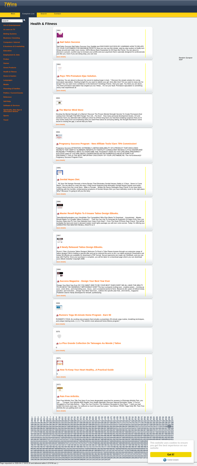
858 (65, 450)
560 (160, 437)
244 (56, 426)
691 (129, 443)
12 (65, 417)
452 (117, 434)
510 (150, 436)
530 (68, 437)
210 (95, 424)
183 (156, 423)
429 (47, 434)
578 (71, 439)
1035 (32, 458)
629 (83, 441)
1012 (105, 456)
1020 (129, 456)
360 (123, 430)
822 (99, 448)
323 (154, 428)
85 (145, 419)
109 (74, 421)
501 (123, 436)
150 (56, 423)
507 (141, 436)
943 (38, 454)
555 (144, 437)
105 (62, 421)
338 (56, 430)
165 (102, 423)
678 (89, 443)
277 (156, 426)
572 (53, 439)
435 (65, 434)
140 (169, 421)
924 (123, 452)
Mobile (6, 84)
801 (35, 448)
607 (160, 439)
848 (35, 450)
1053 (86, 458)
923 (120, 452)
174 (129, 423)
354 (105, 430)
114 (89, 421)
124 (120, 421)
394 (83, 432)
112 (83, 421)
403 (111, 432)
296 (71, 428)
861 (74, 450)
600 (138, 439)
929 (138, 452)
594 (120, 439)
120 (108, 421)
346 (80, 430)
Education (7, 51)
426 (38, 434)
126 (126, 421)
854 (53, 450)
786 (132, 447)
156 (74, 423)
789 (141, 447)
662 (41, 443)
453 (120, 434)
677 (86, 443)
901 (53, 452)
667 (56, 443)
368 (147, 430)
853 (50, 450)
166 (105, 423)
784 (126, 447)
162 (93, 423)
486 (77, 436)
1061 (111, 458)
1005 (83, 456)
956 (77, 454)
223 (135, 424)
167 (108, 423)
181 (150, 423)
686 (114, 443)
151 (59, 423)
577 (68, 439)
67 (90, 419)
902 (56, 452)
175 (132, 423)
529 (65, 437)
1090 (56, 459)
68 (93, 419)
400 (102, 432)
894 (32, 452)
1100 (86, 459)
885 (147, 450)
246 (62, 426)
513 (160, 436)
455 (126, 434)
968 (114, 454)
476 (47, 436)
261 (108, 426)
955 (74, 454)
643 (126, 441)
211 (99, 424)
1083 (35, 459)
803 (41, 448)
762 (59, 447)
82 (136, 419)
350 (93, 430)
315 (129, 428)
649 (144, 441)
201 (68, 424)
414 (144, 432)
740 (135, 445)
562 (166, 437)
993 (47, 456)
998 (62, 456)
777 (105, 447)
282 (172, 426)
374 (166, 430)
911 (83, 452)
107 (68, 421)
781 (117, 447)
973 (129, 454)
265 (120, 426)
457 (132, 434)
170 (117, 423)
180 (147, 423)
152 (62, 423)
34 (132, 417)
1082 (32, 459)
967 (111, 454)
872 (108, 450)
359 (120, 430)
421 (166, 432)
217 (117, 424)
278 (160, 426)
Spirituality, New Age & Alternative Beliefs (12, 110)
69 (96, 419)
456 (129, 434)
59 (65, 419)
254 (86, 426)
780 (114, 447)
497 (111, 436)
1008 (92, 456)
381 (44, 432)
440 (80, 434)
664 (47, 443)
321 (147, 428)
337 (53, 430)
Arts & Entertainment (11, 25)
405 (117, 432)
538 (93, 437)
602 (144, 439)
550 (129, 437)
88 (154, 419)
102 (53, 421)
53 (47, 419)
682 (102, 443)
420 (163, 432)
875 (117, 450)
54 (50, 419)
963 (99, 454)
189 (32, 424)
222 (132, 424)
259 (102, 426)
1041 (50, 458)
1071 (141, 458)
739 (132, 445)
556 (147, 437)
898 (44, 452)
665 (50, 443)
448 (105, 434)
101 (50, 421)
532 (74, 437)
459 (138, 434)
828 (117, 448)
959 (86, 454)
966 (108, 454)
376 (172, 430)
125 (123, 421)
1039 (44, 458)
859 (68, 450)
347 (83, 430)
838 (147, 448)
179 (144, 423)
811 (65, 448)
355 (108, 430)
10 (59, 417)
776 (102, 447)
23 (99, 417)
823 (102, 448)
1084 (38, 459)
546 (117, 437)
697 (147, 443)
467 (163, 434)
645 (132, 441)
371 (156, 430)
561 (163, 437)
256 (93, 426)
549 (126, 437)
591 (111, 439)
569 (44, 439)
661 (38, 443)
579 (74, 439)
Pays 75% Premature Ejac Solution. (78, 76)
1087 (47, 459)
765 (68, 447)
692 (132, 443)
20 (90, 417)
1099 (83, 459)
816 (80, 448)
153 (65, 423)
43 (160, 417)
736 (123, 445)
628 (80, 441)
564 (172, 437)
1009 (96, 456)
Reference (7, 97)
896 (38, 452)
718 (68, 445)
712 (50, 445)
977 (141, 454)
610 (169, 439)
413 (141, 432)
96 (35, 421)
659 (32, 443)
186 (166, 423)
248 (68, 426)
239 (41, 426)
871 (105, 450)
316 (132, 428)
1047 (68, 458)
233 (166, 424)
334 (44, 430)
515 (166, 436)
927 (132, 452)
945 (44, 454)
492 (95, 436)
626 (74, 441)
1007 (89, 456)
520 (38, 437)
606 (156, 439)
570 (47, 439)
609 (166, 439)
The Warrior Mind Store (71, 110)
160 (86, 423)
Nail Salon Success (70, 42)
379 (38, 432)
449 (108, 434)
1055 (92, 458)
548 (123, 437)
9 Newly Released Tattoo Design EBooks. (81, 247)
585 (93, 439)
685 (111, 443)
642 (123, 441)
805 (47, 448)
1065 (123, 458)
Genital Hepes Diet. (70, 179)
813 (71, 448)
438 (74, 434)
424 (32, 434)
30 (120, 417)
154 (68, 423)
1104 (99, 459)
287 (44, 428)
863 (80, 450)
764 (65, 447)
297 (74, 428)
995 (53, 456)
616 (44, 441)
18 (84, 417)
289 (50, 428)
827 (114, 448)
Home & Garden (9, 76)
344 (74, 430)
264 (117, 426)
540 (99, 437)
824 (105, 448)
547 (120, 437)
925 (126, 452)
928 (135, 452)
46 (169, 417)
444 (93, 434)
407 (123, 432)
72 (105, 419)
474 (41, 436)
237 (35, 426)
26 (108, 417)
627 (77, 441)
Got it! (171, 454)
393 (80, 432)
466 (160, 434)
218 (120, 424)
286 (41, 428)
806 (50, 448)
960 (89, 454)
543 (108, 437)
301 (86, 428)
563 (169, 437)
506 (138, 436)
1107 (108, 459)
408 (126, 432)
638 (111, 441)
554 (141, 437)
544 (111, 437)
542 (105, 437)
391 (74, 432)
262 (111, 426)
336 (50, 430)
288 (47, 428)
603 (147, 439)
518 (32, 437)
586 (95, 439)
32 (126, 417)
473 (38, 436)
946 (47, 454)
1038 (41, 458)
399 (99, 432)
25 (105, 417)
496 (108, 436)
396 (89, 432)
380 (41, 432)
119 (105, 421)
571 (50, 439)
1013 (108, 456)
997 (59, 456)
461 (144, 434)
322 (150, 428)
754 (35, 447)
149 (53, 423)
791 (147, 447)
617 (47, 441)
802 (38, 448)
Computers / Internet (11, 42)
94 (172, 419)
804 (44, 448)
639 (114, 441)
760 (53, 447)
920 (111, 452)
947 (50, 454)
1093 (65, 459)
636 (105, 441)
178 (141, 423)
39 (148, 417)
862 (77, 450)
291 (56, 428)
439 (77, 434)
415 (147, 432)
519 (35, 437)
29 (117, 417)
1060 (108, 458)
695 (141, 443)
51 (41, 419)
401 (105, 432)
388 (65, 432)
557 (150, 437)
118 (102, 421)
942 (35, 454)
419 (160, 432)
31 (123, 417)
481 (62, 436)
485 (74, 436)
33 (129, 417)
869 (99, 450)
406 (120, 432)
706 (32, 445)
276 (154, 426)
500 (120, 436)
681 (99, 443)
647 (138, 441)
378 (35, 432)
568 (41, 439)
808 (56, 448)
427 (41, 434)
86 (148, 419)
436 (68, 434)
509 (147, 436)
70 (99, 419)
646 (135, 441)
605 (154, 439)
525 (53, 437)
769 (80, 447)
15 (75, 417)
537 (89, 437)
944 (41, 454)
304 (95, 428)
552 (135, 437)
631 (89, 441)
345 (77, 430)
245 (59, 426)
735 (120, 445)
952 (65, 454)
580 (77, 439)
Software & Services (11, 105)
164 (99, 423)
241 (47, 426)
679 (93, 443)
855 (56, 450)
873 (111, 450)
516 (169, 436)
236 (32, 426)
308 (108, 428)
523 (47, 437)
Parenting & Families (11, 88)
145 (41, 423)
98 (41, 421)
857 (62, 450)
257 (95, 426)
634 (99, 441)
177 (138, 423)
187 (169, 423)
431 (53, 434)
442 (86, 434)
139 (166, 421)
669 (62, 443)
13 (68, 417)
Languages (7, 80)
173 (126, 423)
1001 (71, 456)
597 (129, 439)
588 (102, 439)
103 (56, 421)
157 (77, 423)
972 (126, 454)
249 (71, 426)
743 (144, 445)
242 (50, 426)
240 (44, 426)
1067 (129, 458)
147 (47, 423)
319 (141, 428)
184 (160, 423)
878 (126, 450)
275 (150, 426)
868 (95, 450)
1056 (96, 458)
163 (95, 423)
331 (35, 430)
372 (160, 430)
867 (93, 450)
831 (126, 448)
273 (144, 426)
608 (163, 439)
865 (86, 450)
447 (102, 434)
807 (53, 448)
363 (132, 430)
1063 (117, 458)
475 (44, 436)
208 (89, 424)
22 (96, 417)
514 (163, 436)
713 (53, 445)
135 (154, 421)
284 (35, 428)
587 (99, 439)
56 (56, 419)
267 (126, 426)
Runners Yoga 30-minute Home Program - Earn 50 (85, 315)
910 (80, 452)
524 (50, 437)
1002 (74, 456)
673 (74, 443)
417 (154, 432)
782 (120, 447)
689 (123, 443)
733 (114, 445)
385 (56, 432)
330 (32, 430)
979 (147, 454)
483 (68, 436)
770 (83, 447)
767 (74, 447)
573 (56, 439)
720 (74, 445)
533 (77, 437)
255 (89, 426)
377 (32, 432)
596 (126, 439)
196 (53, 424)
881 (135, 450)
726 (93, 445)
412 (138, 432)
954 (71, 454)
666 (53, 443)
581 (80, 439)
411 (135, 432)
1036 (35, 458)
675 (80, 443)
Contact (57, 14)
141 (172, 421)
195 (50, 424)
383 (50, 432)
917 (102, 452)
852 (47, 450)
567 (38, 439)
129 (135, 421)
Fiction (6, 59)
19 (87, 417)
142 (32, 423)
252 (80, 426)
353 (102, 430)
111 (80, 421)
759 (50, 447)
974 (132, 454)
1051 (80, 458)
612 (32, 441)
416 (150, 432)
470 (172, 434)
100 (47, 421)
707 (35, 445)
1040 (47, 458)
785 (129, 447)
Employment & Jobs (11, 55)
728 (99, 445)
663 (44, 443)
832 (129, 448)
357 (114, 430)
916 (99, 452)
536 (86, 437)
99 (44, 421)
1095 (71, 459)
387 (62, 432)
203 (74, 424)
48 (32, 419)
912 (86, 452)
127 (129, 421)
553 (138, 437)
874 (114, 450)
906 (68, 452)
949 (56, 454)
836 (141, 448)
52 (44, 419)
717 (65, 445)
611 (172, 439)
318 (138, 428)
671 (68, 443)
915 (95, 452)
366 (141, 430)
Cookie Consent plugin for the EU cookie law (171, 460)
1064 (120, 458)
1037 (38, 458)
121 (111, 421)
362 (129, 430)
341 (65, 430)
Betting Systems (10, 34)
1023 (138, 456)
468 (166, 434)
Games (6, 63)
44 (163, 417)
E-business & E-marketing (13, 46)
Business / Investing (11, 38)
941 (32, 454)
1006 (86, 456)
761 (56, 447)
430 (50, 434)
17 (81, 417)
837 (144, 448)
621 (59, 441)
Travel (5, 120)
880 (132, 450)
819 (89, 448)
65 (84, 419)
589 (105, 439)
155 (71, 423)
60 (68, 419)
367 (144, 430)
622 (62, 441)
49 (35, 419)
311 (117, 428)
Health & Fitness (10, 72)
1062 (114, 458)
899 (47, 452)
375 (169, 430)
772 (89, 447)
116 (95, 421)
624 (68, 441)
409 (129, 432)
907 (71, 452)
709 (41, 445)
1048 (71, 458)
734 (117, 445)
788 (138, 447)
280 (166, 426)
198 (59, 424)
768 (77, 447)
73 (108, 419)
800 (32, 448)
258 (99, 426)
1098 (80, 459)
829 (120, 448)
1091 (59, 459)
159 (83, 423)
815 (77, 448)
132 (144, 421)
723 (83, 445)
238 (38, 426)
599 (135, 439)
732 (111, 445)
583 (86, 439)
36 (139, 417)
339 (59, 430)
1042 (53, 458)
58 (62, 419)
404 (114, 432)
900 (50, 452)
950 (59, 454)
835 (138, 448)
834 (135, 448)
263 (114, 426)
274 (147, 426)
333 (41, 430)
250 (74, 426)
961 (93, 454)
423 (172, 432)
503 (129, 436)
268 (129, 426)
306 (102, 428)
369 (150, 430)
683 (105, 443)
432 (56, 434)
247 (65, 426)
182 (154, 423)
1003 (77, 456)
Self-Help (7, 101)
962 (95, 454)
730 (105, 445)
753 (32, 447)
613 (35, 441)
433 (59, 434)
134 (150, 421)
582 (83, 439)
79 (126, 419)
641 (120, 441)
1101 (89, 459)
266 (123, 426)
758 (47, 447)
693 (135, 443)
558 (154, 437)
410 (132, 432)
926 (129, 452)
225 (141, 424)
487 (80, 436)
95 (32, 421)
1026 (147, 456)
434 (62, 434)
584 (89, 439)
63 (78, 419)
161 (89, 423)
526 (56, 437)
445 (95, 434)
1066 (126, 458)
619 (53, 441)
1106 (105, 459)
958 (83, 454)
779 (111, 447)
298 (77, 428)
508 (144, 436)
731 (108, 445)
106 (65, 421)
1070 (138, 458)
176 (135, 423)
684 (108, 443)
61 (71, 419)
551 (132, 437)
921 (114, 452)
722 (80, 445)
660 (35, 443)
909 (77, 452)
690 (126, 443)
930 (141, 452)
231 (160, 424)
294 (65, 428)
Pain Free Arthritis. (69, 396)
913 (89, 452)
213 (105, 424)
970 (120, 454)
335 (47, 430)
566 (35, 439)
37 (142, 417)
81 (132, 419)
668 (59, 443)
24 (102, 417)
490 (89, 436)
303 (93, 428)
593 (117, 439)
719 (71, 445)
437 (71, 434)
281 (169, 426)
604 (150, 439)
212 (102, 424)
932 (147, 452)
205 (80, 424)
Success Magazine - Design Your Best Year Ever (85, 281)
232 (163, 424)
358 (117, 430)
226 (144, 424)
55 (53, 419)
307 (105, 428)
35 (136, 417)
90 (160, 419)
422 (169, 432)
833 (132, 448)
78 (123, 419)
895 (35, 452)
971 (123, 454)
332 (38, 430)
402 (108, 432)
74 (111, 419)
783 (123, 447)
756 (41, 447)
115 (93, 421)
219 (123, 424)
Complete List (28, 14)
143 (35, 423)
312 (120, 428)
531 (71, 437)
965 (105, 454)
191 (38, 424)
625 (71, 441)
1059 (105, 458)
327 (166, 428)
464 (154, 434)
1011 (102, 456)
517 (172, 436)
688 (120, 443)
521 (41, 437)
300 (83, 428)
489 (86, 436)
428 (44, 434)
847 (32, 450)
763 (62, 447)
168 (111, 423)
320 (144, 428)
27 (111, 417)
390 (71, 432)
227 (147, 424)
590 (108, 439)
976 (138, 454)
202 (71, 424)
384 (53, 432)
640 (117, 441)
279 (163, 426)
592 (114, 439)
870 (102, 450)
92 (166, 419)
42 (157, 417)
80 (129, 419)
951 (62, 454)
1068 (132, 458)
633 (95, 441)
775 (99, 447)
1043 (56, 458)
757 (44, 447)
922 (117, 452)
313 (123, 428)
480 (59, 436)
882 (138, 450)
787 (135, 447)
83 (139, 419)
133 (147, 421)
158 (80, 423)
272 (141, 426)
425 (35, 434)
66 (87, 419)
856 (59, 450)
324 (156, 428)
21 (93, 417)
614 (38, 441)
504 (132, 436)
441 (83, 434)
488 (83, 436)
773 (93, 447)
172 (123, 423)
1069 (135, 458)
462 (147, 434)
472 (35, 436)
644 (129, 441)
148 (50, 423)
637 (108, 441)
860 (71, 450)
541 (102, 437)
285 (38, 428)
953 (68, 454)
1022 (135, 456)
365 (138, 430)
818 (86, 448)
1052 (83, 458)
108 (71, 421)
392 (77, 432)
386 (59, 432)
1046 (65, 458)
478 (53, 436)
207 (86, 424)
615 (41, 441)
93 (169, 419)
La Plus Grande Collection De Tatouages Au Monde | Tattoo (90, 343)
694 (138, 443)
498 (114, 436)
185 (163, 423)
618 (50, 441)
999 (65, 456)
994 (50, 456)
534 (80, 437)
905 (65, 452)
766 (71, 447)
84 (142, 419)
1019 (126, 456)
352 (99, 430)
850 (41, 450)
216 (114, 424)
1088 (50, 459)
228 (150, 424)
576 (65, 439)
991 (41, 456)
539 (95, 437)
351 (95, 430)
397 (93, 432)
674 (77, 443)
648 (141, 441)
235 (172, 424)
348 (86, 430)
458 (135, 434)
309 (111, 428)
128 (132, 421)
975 (135, 454)
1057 (99, 458)
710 (44, 445)
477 (50, 436)
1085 (41, 459)
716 (62, 445)
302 (89, 428)
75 (114, 419)
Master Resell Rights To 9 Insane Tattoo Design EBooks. (89, 213)
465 (156, 434)
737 (126, 445)
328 (169, 428)
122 (114, 421)
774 (95, 447)
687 (117, 443)
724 (86, 445)
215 (111, 424)
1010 (99, 456)
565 (32, 439)
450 (111, 434)
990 (38, 456)
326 (163, 428)
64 (81, 419)
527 (59, 437)
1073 (147, 458)
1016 (117, 456)
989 (35, 456)
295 (68, 428)
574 (59, 439)
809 (59, 448)
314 (126, 428)
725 (89, 445)
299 (80, 428)
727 (95, 445)
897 (41, 452)
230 (156, 424)
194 (47, 424)
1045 (62, 458)
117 (99, 421)
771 (86, 447)
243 (53, 426)
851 (44, 450)
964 (102, 454)
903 (59, 452)
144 (38, 423)
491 (93, 436)
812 (68, 448)
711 (47, 445)
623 (65, 441)
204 (77, 424)
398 (95, 432)
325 (160, 428)
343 (71, 430)
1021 (132, 456)
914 (93, 452)
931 (144, 452)
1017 (120, 456)
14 (71, 417)
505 (135, 436)
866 (89, 450)
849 (38, 450)
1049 (74, 458)
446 (99, 434)
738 (129, 445)
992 (44, 456)
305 (99, 428)
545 (114, 437)
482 (65, 436)
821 (95, 448)
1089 (53, 459)
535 (83, 437)
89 (157, 419)
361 (126, 430)
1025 (144, 456)
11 (62, 417)
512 (156, 436)
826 (111, 448)
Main (13, 14)
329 (172, 428)
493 (99, 436)
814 (74, 448)
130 (138, 421)
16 (78, 417)
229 (154, 424)
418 (156, 432)
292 (59, 428)
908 (74, 452)
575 (62, 439)
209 (93, 424)
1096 (74, 459)
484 (71, 436)
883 (141, 450)
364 (135, 430)
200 (65, 424)
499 (117, 436)
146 (44, 423)
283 (32, 428)
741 (138, 445)
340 (62, 430)
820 (93, 448)
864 (83, 450)
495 (105, 436)
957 (80, 454)
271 (138, 426)
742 (141, 445)
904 (62, 452)
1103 (96, 459)
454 (123, 434)
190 (35, 424)
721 (77, 445)
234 (169, 424)
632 (93, 441)
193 (44, 424)
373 (163, 430)
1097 (77, 459)
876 (120, 450)
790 (144, 447)
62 (75, 419)
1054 (89, 458)
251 (77, 426)
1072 (144, 458)
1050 (77, 458)
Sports (6, 115)
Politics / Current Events (13, 93)
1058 (102, 458)
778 (108, 447)
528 (62, 437)
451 (114, 434)
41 (154, 417)
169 (114, 423)
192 (41, 424)
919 (108, 452)
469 (169, 434)
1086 (44, 459)
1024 (141, 456)
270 (135, 426)
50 (38, 419)
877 (123, 450)
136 (156, 421)
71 (102, 419)
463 (150, 434)
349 (89, 430)
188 (172, 423)
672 (71, 443)
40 (151, 417)
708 (38, 445)
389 (68, 432)
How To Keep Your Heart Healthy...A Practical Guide (87, 370)
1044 (59, 458)
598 (132, 439)
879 (129, 450)
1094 (68, 459)
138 (163, 421)
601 (141, 439)
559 (156, 437)
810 (62, 448)
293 (62, 428)
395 (86, 432)
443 (89, 434)
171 (120, 423)
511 (154, 436)
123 (117, 421)
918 (105, 452)
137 (160, 421)
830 (123, 448)
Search (44, 14)
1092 (62, 459)
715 (59, 445)
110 (77, 421)
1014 (111, 456)
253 (83, 426)
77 (120, 419)
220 (126, 424)
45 (166, 417)
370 (154, 430)
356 (111, 430)
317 (135, 428)
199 (62, 424)
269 (132, 426)
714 (56, 445)
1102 (92, 459)
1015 (114, 456)
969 (117, 454)
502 (126, 436)
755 (38, 447)
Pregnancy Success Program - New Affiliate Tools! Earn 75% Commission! (98, 144)
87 (151, 419)
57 (59, 419)
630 (86, 441)
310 (114, 428)
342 (68, 430)
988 (32, 456)
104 (59, 421)
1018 (123, 456)
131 (141, 421)
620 (56, 441)
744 (147, 445)
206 (83, 424)
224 (138, 424)
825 (108, 448)
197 (56, 424)
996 (56, 456)
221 (129, 424)
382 (47, 432)
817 (83, 448)
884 (144, 450)
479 (56, 436)
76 (117, 419)
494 (102, 436)
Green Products (9, 67)
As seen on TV (9, 29)
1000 (68, 456)
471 (32, 436)
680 (95, 443)
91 (163, 419)
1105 (102, 459)
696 (144, 443)
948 (53, 454)
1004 (80, 456)
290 (53, 428)
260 (105, 426)
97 (38, 421)
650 (147, 441)
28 (114, 417)
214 (108, 424)
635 (102, 441)
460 (141, 434)
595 (123, 439)
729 (102, 445)
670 (65, 443)
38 (145, 417)
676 (83, 443)
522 (44, 437)
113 (86, 421)
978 (144, 454)
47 (172, 417)
